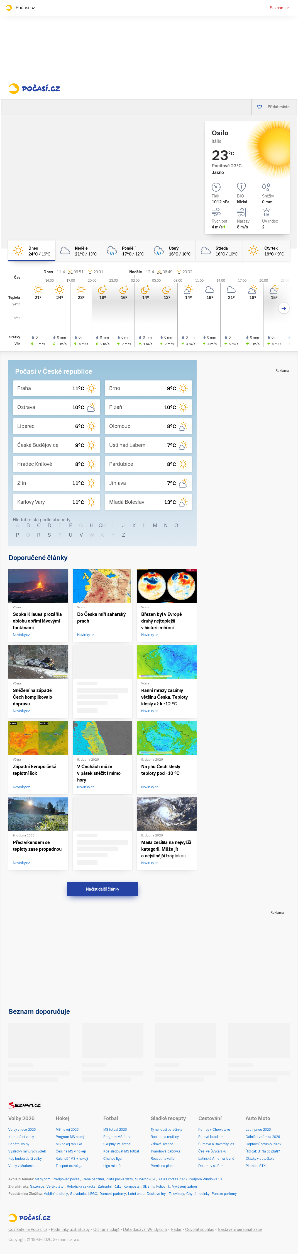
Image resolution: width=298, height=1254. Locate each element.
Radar (176, 1229)
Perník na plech (162, 1166)
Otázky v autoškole (260, 1159)
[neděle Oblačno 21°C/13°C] (78, 250)
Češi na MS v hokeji (71, 1151)
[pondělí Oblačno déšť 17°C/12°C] (125, 250)
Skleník (148, 1186)
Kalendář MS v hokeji (72, 1159)
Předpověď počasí (66, 1179)
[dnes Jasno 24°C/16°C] (31, 250)
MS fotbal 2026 (115, 1130)
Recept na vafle (163, 1159)
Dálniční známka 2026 (263, 1137)
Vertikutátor (56, 1186)
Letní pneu (136, 1194)
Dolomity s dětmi (211, 1166)
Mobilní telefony (55, 1194)
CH (102, 525)
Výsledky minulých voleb (27, 1151)
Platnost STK (256, 1166)
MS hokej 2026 (67, 1130)
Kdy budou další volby (25, 1159)
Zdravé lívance (162, 1144)
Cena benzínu (93, 1179)
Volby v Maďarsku (21, 1166)
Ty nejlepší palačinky (166, 1130)
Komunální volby (21, 1137)
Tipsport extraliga (69, 1166)
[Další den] (284, 308)
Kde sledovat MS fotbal (121, 1151)
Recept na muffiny (165, 1137)
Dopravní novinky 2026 (263, 1144)
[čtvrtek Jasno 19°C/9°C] (266, 250)
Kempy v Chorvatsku (214, 1130)
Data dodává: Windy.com (145, 1229)
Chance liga (112, 1159)
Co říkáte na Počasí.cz (27, 1229)
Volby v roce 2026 (22, 1130)
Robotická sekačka (81, 1186)
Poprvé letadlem (211, 1137)
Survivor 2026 (145, 1179)
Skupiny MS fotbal (117, 1144)
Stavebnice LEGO (83, 1194)
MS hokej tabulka (69, 1144)
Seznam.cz (279, 8)
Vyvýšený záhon (184, 1186)
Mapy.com (42, 1179)
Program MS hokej (70, 1137)
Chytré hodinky (197, 1194)
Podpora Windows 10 (205, 1179)
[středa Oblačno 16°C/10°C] (219, 250)
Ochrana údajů (106, 1229)
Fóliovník (163, 1186)
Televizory (176, 1194)
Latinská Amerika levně (216, 1159)
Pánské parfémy (224, 1194)
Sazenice (37, 1186)
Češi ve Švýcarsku (212, 1151)
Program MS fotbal (117, 1137)
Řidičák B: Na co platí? (263, 1151)
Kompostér (132, 1186)
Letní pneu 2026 (258, 1130)
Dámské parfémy (112, 1194)
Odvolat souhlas (199, 1229)
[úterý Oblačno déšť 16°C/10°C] (172, 250)
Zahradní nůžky (109, 1186)
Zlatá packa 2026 (119, 1179)
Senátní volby (18, 1144)
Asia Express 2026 (172, 1179)
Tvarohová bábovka (165, 1151)
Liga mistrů (112, 1166)
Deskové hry (157, 1194)
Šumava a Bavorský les (216, 1144)
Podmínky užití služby (70, 1229)
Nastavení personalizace (240, 1229)
